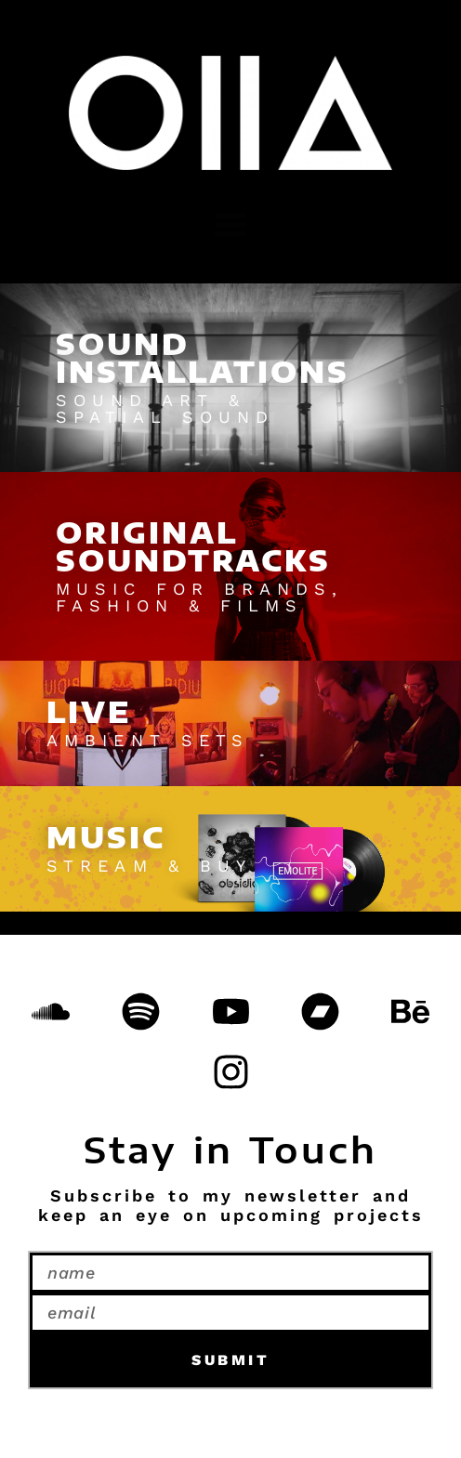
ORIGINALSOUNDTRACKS (193, 546)
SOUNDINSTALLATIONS (202, 357)
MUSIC (105, 837)
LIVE (88, 711)
